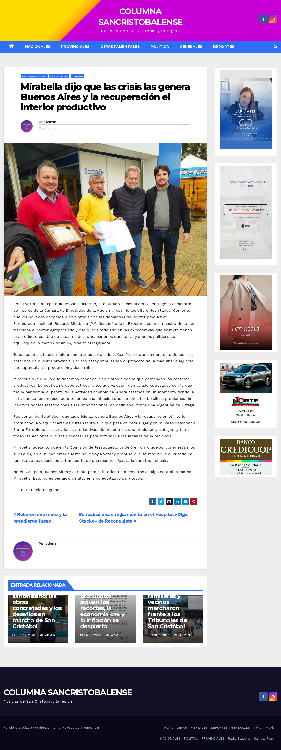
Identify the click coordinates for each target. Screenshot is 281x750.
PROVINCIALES (213, 738)
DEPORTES (224, 47)
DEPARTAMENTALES (120, 47)
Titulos (77, 76)
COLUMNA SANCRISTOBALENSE (68, 692)
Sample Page (264, 738)
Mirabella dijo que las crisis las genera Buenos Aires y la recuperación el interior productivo (105, 97)
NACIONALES (38, 47)
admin (51, 122)
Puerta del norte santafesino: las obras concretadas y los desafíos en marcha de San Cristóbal (37, 608)
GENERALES (191, 47)
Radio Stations (239, 738)
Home (168, 727)
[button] (275, 46)
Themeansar (89, 727)
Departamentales (34, 76)
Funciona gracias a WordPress (27, 727)
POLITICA (160, 47)
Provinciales (75, 47)
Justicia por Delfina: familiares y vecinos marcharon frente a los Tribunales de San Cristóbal (167, 605)
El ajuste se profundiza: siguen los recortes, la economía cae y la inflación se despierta (102, 608)
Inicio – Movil (263, 727)
